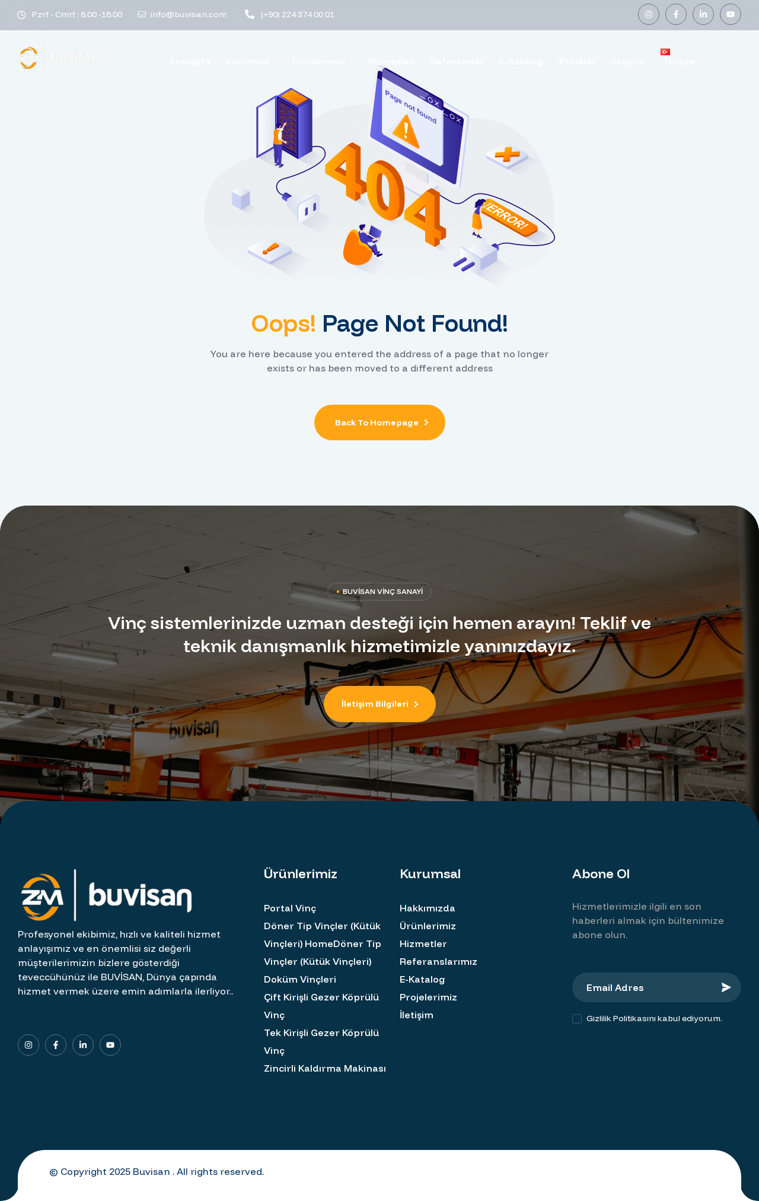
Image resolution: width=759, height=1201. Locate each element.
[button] (380, 704)
